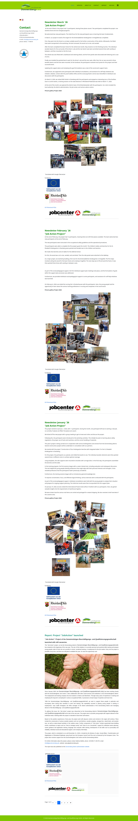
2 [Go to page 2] (61, 802)
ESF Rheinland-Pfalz (50, 207)
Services (79, 5)
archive (111, 5)
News (72, 5)
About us (88, 5)
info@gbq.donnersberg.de (31, 39)
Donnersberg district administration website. (77, 746)
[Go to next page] (67, 802)
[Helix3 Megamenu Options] (118, 5)
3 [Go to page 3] (64, 802)
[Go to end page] (70, 802)
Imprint (104, 5)
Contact (96, 5)
